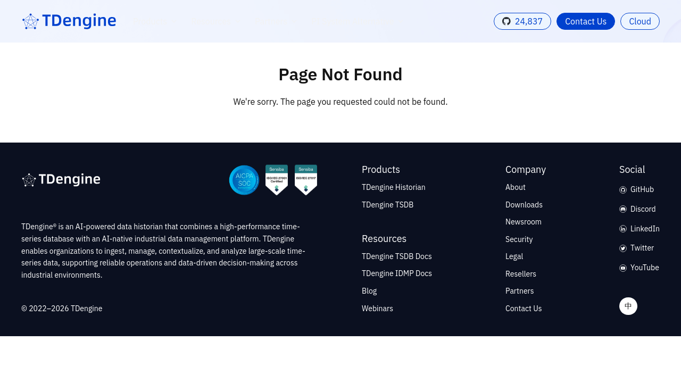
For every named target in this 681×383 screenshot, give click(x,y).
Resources (217, 21)
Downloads (524, 205)
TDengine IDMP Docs (397, 273)
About (515, 187)
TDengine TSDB (387, 205)
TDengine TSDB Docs (397, 256)
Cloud (640, 21)
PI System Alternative (359, 21)
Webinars (377, 308)
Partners (278, 21)
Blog (369, 291)
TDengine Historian (394, 187)
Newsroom (523, 222)
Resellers (520, 274)
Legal (514, 256)
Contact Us (586, 21)
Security (519, 239)
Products (156, 21)
